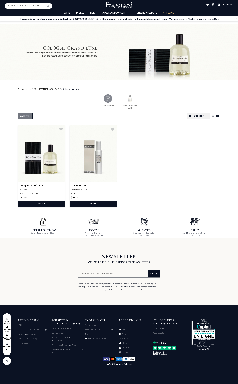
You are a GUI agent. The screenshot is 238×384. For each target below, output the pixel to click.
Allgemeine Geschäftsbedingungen (33, 329)
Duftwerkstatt (57, 333)
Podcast (125, 352)
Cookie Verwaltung (26, 343)
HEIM (92, 12)
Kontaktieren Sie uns (97, 338)
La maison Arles (7, 331)
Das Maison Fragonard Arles (64, 345)
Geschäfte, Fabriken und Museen (99, 329)
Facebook (125, 325)
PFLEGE (80, 12)
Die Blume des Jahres (7, 348)
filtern (25, 116)
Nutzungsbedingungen (28, 334)
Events (88, 334)
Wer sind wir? (91, 325)
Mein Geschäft (7, 322)
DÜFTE (67, 12)
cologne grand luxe (130, 101)
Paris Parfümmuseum (61, 328)
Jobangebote (158, 333)
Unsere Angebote (147, 12)
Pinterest (125, 334)
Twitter (124, 329)
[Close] (236, 19)
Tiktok (124, 343)
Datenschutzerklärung (27, 339)
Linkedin (125, 348)
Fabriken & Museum (7, 339)
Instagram (126, 338)
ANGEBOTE (168, 12)
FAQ (20, 325)
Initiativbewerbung (161, 328)
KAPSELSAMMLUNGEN (113, 12)
